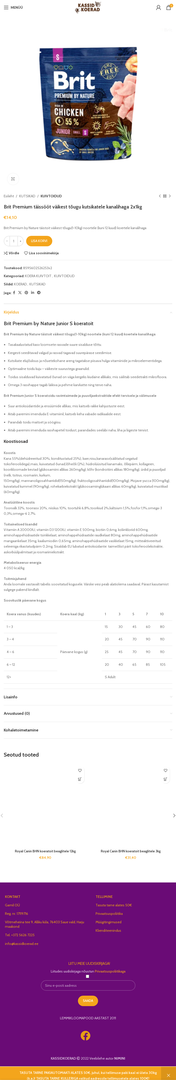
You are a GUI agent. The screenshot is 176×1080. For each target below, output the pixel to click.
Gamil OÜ (12, 905)
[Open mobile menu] (13, 7)
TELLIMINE (104, 896)
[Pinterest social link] (26, 292)
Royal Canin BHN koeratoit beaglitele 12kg (45, 851)
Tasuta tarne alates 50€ (114, 905)
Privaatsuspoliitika (109, 913)
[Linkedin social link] (33, 292)
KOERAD (20, 284)
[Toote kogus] (13, 241)
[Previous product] (159, 196)
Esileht (9, 196)
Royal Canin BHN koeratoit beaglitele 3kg (130, 851)
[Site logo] (88, 7)
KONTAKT (12, 896)
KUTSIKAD (27, 196)
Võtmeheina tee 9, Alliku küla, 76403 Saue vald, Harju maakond (44, 924)
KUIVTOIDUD (51, 196)
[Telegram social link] (39, 292)
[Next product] (169, 196)
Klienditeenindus (108, 930)
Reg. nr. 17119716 (16, 913)
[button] (80, 779)
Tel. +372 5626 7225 (20, 935)
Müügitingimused (108, 922)
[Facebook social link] (14, 292)
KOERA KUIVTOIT (38, 276)
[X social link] (20, 292)
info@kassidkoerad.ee (21, 943)
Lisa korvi (39, 241)
